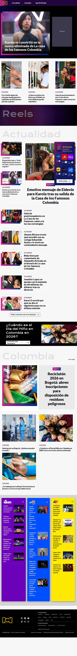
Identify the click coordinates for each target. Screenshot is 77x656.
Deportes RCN (67, 614)
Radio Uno (55, 617)
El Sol (50, 617)
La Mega (44, 617)
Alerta (39, 617)
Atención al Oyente (42, 625)
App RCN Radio (41, 3)
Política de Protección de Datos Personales (53, 632)
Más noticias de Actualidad (25, 315)
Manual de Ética (51, 625)
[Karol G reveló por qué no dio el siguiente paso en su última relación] (12, 303)
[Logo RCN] (7, 620)
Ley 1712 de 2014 (61, 625)
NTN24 (47, 619)
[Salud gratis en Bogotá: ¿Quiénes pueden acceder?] (19, 428)
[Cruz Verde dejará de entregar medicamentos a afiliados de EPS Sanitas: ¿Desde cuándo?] (11, 74)
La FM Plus (62, 617)
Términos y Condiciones (36, 632)
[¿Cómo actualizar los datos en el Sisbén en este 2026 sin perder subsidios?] (38, 74)
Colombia (27, 3)
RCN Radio (47, 614)
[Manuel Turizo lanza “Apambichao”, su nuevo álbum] (13, 531)
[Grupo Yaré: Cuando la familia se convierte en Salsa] (63, 556)
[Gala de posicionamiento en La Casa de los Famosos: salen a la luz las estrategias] (65, 74)
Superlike (69, 617)
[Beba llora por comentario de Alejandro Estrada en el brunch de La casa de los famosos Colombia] (12, 258)
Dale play (64, 181)
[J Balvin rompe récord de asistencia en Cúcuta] (13, 509)
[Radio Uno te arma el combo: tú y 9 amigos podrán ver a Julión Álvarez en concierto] (38, 569)
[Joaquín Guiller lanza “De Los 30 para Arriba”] (38, 553)
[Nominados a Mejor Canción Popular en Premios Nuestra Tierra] (38, 539)
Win (52, 619)
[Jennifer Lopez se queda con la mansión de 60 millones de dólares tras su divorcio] (12, 281)
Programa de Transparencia (43, 629)
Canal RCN (40, 614)
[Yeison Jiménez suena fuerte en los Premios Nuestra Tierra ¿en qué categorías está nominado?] (38, 518)
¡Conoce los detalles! (18, 342)
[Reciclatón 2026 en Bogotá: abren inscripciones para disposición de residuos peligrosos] (20, 387)
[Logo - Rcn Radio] (4, 3)
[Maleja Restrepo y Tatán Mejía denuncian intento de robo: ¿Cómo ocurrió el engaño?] (12, 148)
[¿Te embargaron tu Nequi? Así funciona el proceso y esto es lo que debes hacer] (19, 466)
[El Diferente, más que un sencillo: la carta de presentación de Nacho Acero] (63, 542)
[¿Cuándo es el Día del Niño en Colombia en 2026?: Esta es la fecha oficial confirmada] (56, 428)
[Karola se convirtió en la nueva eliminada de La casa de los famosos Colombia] (26, 33)
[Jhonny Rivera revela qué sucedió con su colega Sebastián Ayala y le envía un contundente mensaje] (12, 237)
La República (40, 619)
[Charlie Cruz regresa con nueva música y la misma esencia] (63, 569)
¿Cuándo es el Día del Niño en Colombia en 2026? (19, 330)
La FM (60, 614)
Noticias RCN (54, 614)
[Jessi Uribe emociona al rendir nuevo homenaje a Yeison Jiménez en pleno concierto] (38, 588)
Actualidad (16, 3)
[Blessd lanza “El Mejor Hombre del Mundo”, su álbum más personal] (13, 544)
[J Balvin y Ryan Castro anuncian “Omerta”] (13, 519)
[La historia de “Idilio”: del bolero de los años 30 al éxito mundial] (63, 510)
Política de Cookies (69, 632)
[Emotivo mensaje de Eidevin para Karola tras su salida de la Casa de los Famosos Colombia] (50, 173)
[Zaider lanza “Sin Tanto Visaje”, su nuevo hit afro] (13, 558)
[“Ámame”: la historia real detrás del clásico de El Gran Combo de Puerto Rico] (63, 526)
